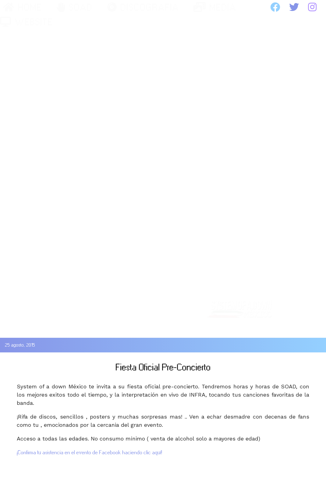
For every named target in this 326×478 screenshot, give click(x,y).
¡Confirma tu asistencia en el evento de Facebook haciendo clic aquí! (89, 452)
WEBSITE (26, 22)
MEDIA (214, 7)
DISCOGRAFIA (143, 7)
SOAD (74, 7)
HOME (22, 7)
